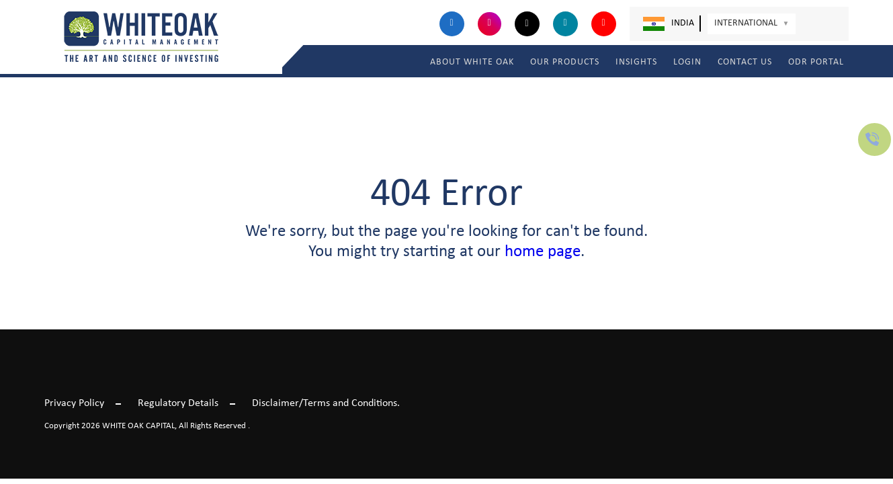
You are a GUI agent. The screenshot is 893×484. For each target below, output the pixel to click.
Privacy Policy (74, 403)
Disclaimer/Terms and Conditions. (326, 403)
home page (543, 251)
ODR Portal (816, 62)
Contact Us (745, 62)
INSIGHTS (636, 62)
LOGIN (687, 62)
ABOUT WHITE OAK (472, 62)
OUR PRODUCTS (564, 62)
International (752, 23)
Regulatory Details (178, 403)
